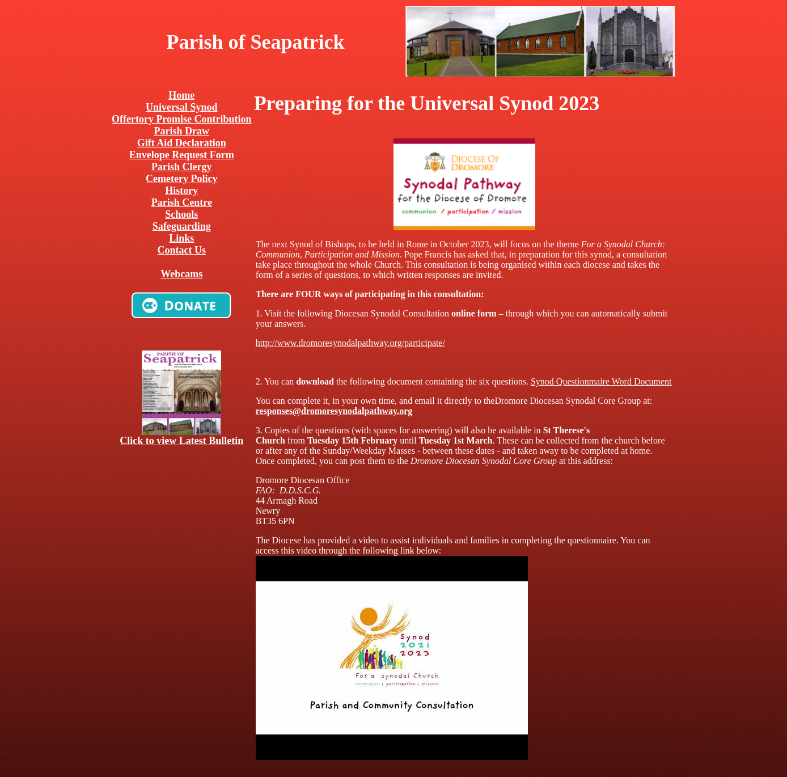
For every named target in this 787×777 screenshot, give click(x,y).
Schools (181, 214)
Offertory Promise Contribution (182, 119)
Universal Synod (182, 107)
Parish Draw (182, 131)
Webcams (181, 274)
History (181, 190)
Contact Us (182, 250)
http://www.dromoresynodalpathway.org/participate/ (350, 343)
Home (181, 95)
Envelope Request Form (181, 155)
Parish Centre (181, 202)
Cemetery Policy (181, 178)
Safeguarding (182, 226)
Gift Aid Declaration (181, 143)
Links (181, 238)
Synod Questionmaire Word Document (601, 381)
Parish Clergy (181, 166)
